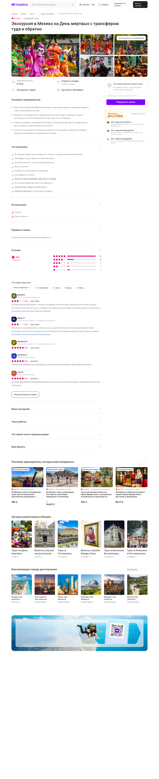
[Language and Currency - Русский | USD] (87, 4)
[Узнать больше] (138, 114)
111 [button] (19, 18)
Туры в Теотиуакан (65, 552)
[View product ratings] (15, 18)
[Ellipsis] (37, 14)
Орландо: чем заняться (87, 598)
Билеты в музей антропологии (44, 552)
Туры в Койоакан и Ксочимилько (137, 552)
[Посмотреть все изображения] (131, 38)
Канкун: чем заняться (16, 598)
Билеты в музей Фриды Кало (90, 552)
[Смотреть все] (132, 569)
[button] (122, 4)
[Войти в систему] (140, 4)
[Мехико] (24, 13)
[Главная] (14, 13)
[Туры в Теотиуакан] (47, 13)
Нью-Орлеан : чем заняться (41, 598)
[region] (79, 486)
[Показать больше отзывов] (25, 394)
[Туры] (32, 13)
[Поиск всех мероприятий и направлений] (53, 4)
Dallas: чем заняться (62, 598)
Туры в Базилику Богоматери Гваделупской (114, 552)
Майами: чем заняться (110, 598)
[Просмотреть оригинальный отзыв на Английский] (30, 311)
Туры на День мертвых (19, 552)
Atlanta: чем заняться (132, 598)
